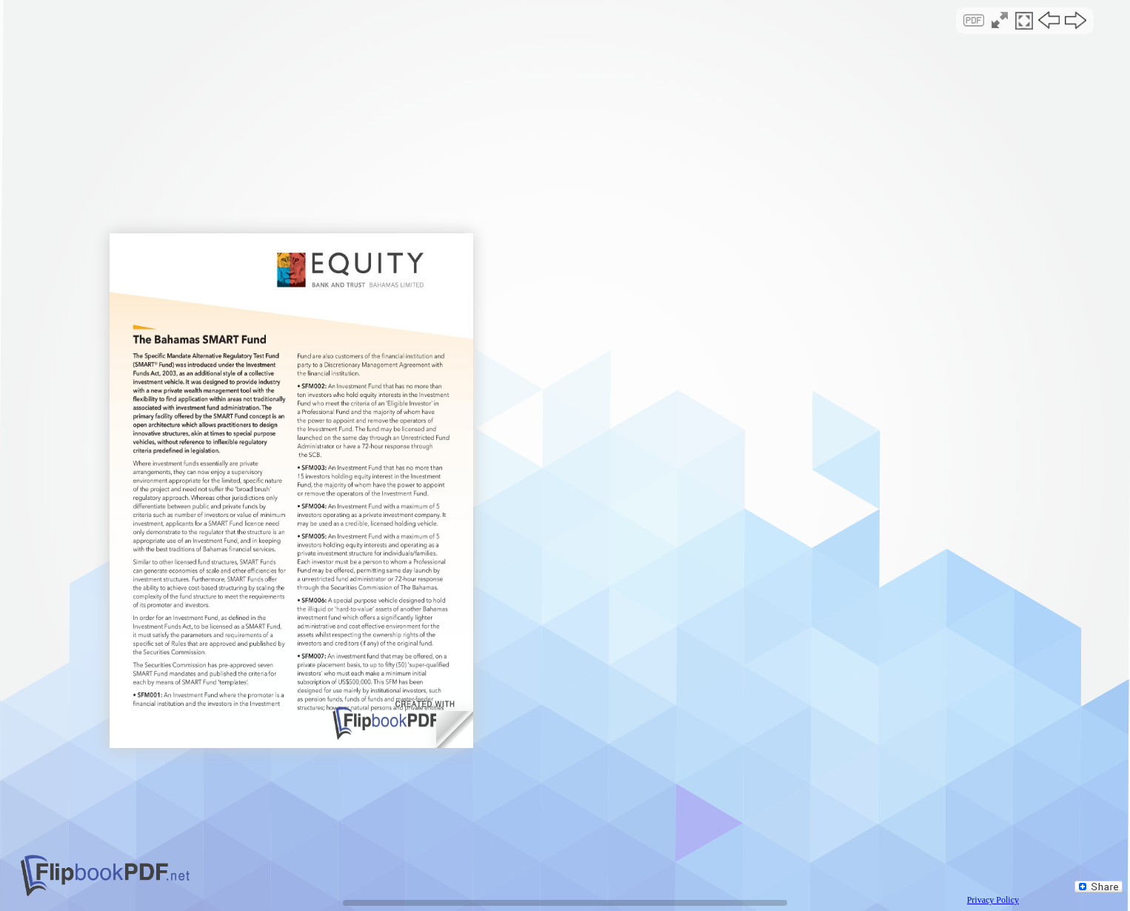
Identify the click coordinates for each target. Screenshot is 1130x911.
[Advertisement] (565, 129)
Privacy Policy (993, 900)
